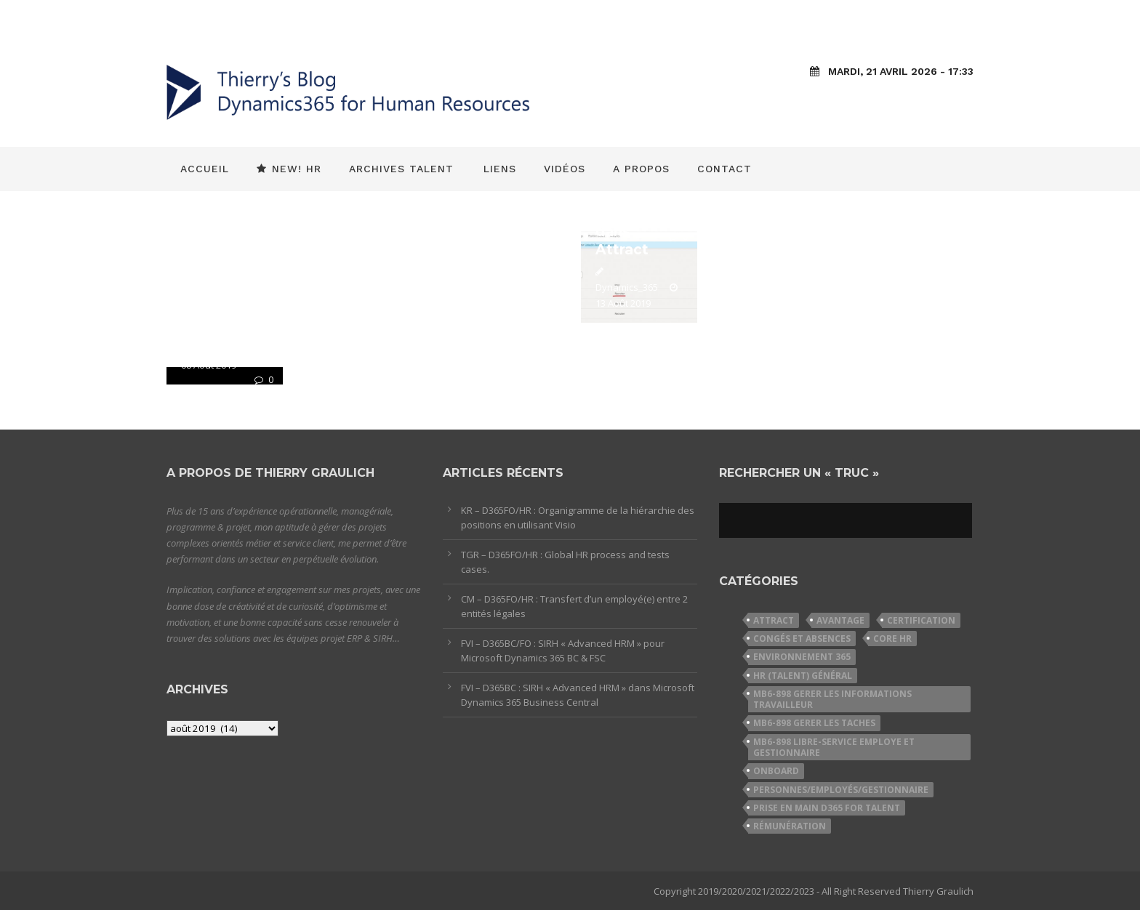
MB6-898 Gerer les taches (814, 723)
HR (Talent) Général (802, 675)
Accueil (204, 168)
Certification (921, 620)
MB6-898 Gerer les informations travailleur (832, 699)
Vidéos (564, 168)
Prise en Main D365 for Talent (826, 808)
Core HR (892, 638)
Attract (773, 620)
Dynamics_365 (626, 287)
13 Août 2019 (623, 303)
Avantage (840, 620)
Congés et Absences (802, 638)
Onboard (776, 771)
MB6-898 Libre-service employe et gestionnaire (834, 747)
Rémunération (789, 826)
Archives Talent (401, 168)
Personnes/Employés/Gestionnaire (840, 790)
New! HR (289, 168)
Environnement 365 (802, 657)
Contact (724, 168)
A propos (641, 168)
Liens (499, 168)
